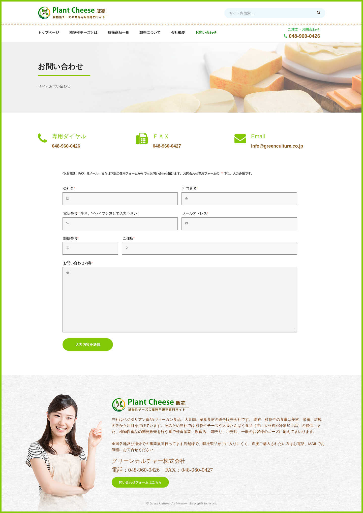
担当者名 (190, 188)
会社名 (69, 188)
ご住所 (129, 238)
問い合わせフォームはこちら (140, 482)
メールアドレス (195, 213)
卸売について (150, 33)
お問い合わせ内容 (78, 263)
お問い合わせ (206, 33)
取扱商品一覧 (118, 33)
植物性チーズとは (83, 33)
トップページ (48, 33)
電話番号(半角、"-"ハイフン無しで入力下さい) (101, 213)
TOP (41, 86)
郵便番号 (71, 238)
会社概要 (178, 33)
